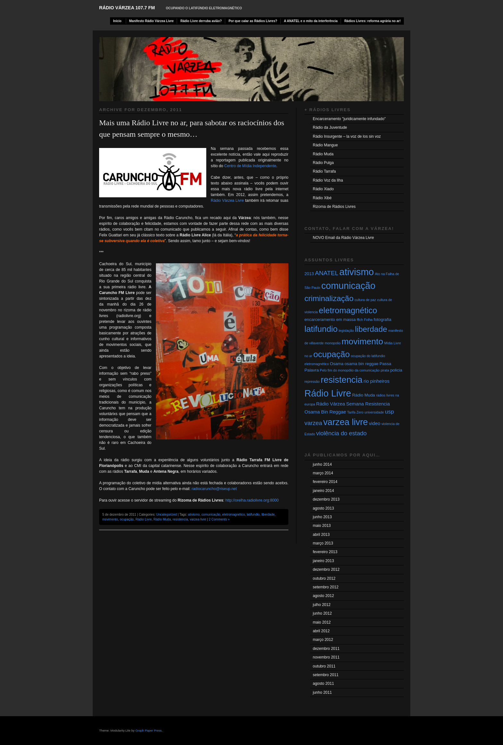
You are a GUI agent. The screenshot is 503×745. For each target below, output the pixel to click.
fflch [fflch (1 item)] (360, 320)
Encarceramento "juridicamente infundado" (349, 119)
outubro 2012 (324, 578)
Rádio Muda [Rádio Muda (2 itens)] (363, 395)
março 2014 (323, 473)
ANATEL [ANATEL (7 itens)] (326, 273)
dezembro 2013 (326, 499)
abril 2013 (321, 534)
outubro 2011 (324, 666)
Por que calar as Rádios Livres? (252, 21)
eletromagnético (233, 514)
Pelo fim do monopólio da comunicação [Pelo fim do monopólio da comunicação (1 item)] (349, 370)
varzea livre (198, 519)
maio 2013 (322, 525)
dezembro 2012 (326, 569)
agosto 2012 (323, 596)
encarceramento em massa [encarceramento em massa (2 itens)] (330, 319)
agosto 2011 (323, 683)
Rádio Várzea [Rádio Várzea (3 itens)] (330, 403)
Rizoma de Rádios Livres (334, 206)
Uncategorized (166, 514)
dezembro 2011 (326, 648)
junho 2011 (322, 692)
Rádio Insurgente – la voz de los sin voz (347, 136)
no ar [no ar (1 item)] (308, 356)
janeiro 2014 (323, 490)
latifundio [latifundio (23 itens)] (320, 328)
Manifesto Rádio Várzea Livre (151, 21)
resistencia (180, 519)
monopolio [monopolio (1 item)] (332, 343)
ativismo (194, 514)
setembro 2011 (325, 675)
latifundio (253, 514)
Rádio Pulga (323, 162)
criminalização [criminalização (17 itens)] (329, 298)
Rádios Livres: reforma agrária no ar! (372, 21)
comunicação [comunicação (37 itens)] (348, 286)
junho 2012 (322, 613)
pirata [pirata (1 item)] (384, 370)
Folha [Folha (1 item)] (368, 320)
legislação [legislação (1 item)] (346, 330)
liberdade (268, 514)
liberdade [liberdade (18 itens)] (371, 329)
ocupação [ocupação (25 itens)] (331, 354)
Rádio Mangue (325, 145)
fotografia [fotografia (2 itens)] (382, 319)
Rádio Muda (162, 519)
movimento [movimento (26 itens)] (362, 341)
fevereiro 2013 (325, 552)
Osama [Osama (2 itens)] (337, 363)
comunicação (210, 514)
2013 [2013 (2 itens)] (309, 273)
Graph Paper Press (148, 730)
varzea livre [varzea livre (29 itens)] (345, 422)
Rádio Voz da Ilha (328, 180)
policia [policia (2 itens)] (396, 370)
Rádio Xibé (322, 198)
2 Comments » (219, 519)
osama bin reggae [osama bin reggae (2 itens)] (362, 363)
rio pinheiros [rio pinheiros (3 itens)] (376, 381)
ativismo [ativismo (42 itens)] (356, 271)
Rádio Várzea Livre (227, 200)
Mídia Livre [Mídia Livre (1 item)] (392, 343)
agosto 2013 (323, 508)
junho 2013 (322, 517)
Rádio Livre (143, 519)
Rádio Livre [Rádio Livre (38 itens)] (327, 393)
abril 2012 (321, 631)
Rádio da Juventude (330, 127)
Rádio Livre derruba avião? (201, 21)
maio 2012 (322, 622)
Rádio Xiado (323, 189)
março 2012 (323, 639)
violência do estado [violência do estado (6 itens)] (341, 433)
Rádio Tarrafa (324, 171)
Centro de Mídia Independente (249, 166)
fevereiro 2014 (325, 481)
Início (117, 21)
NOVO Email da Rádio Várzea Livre (343, 237)
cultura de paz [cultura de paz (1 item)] (365, 300)
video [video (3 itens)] (374, 423)
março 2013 (323, 543)
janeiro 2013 (323, 561)
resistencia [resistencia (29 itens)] (341, 380)
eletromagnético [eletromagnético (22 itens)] (348, 310)
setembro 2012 (325, 587)
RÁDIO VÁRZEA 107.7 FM (127, 7)
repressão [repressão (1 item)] (312, 381)
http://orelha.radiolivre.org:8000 (252, 500)
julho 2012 (321, 604)
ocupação (126, 519)
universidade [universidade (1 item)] (374, 412)
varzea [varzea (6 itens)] (313, 423)
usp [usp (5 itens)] (389, 411)
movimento (110, 519)
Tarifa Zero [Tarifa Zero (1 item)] (355, 412)
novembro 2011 (326, 657)
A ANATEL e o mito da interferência (310, 21)
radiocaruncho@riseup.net (214, 489)
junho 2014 (322, 464)
